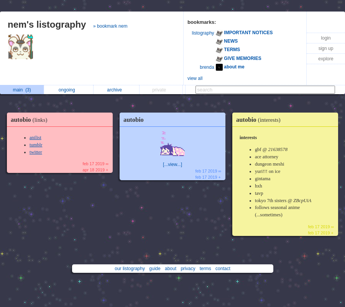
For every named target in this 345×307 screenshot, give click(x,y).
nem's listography (47, 24)
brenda (207, 67)
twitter (36, 152)
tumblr (36, 145)
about (170, 268)
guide (154, 268)
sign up (326, 48)
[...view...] (172, 164)
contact (222, 268)
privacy (188, 268)
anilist (35, 137)
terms (205, 268)
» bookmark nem (110, 26)
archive (116, 90)
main (22, 90)
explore (325, 58)
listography (203, 33)
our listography (130, 268)
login (325, 38)
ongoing (69, 90)
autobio (31, 119)
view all (194, 78)
